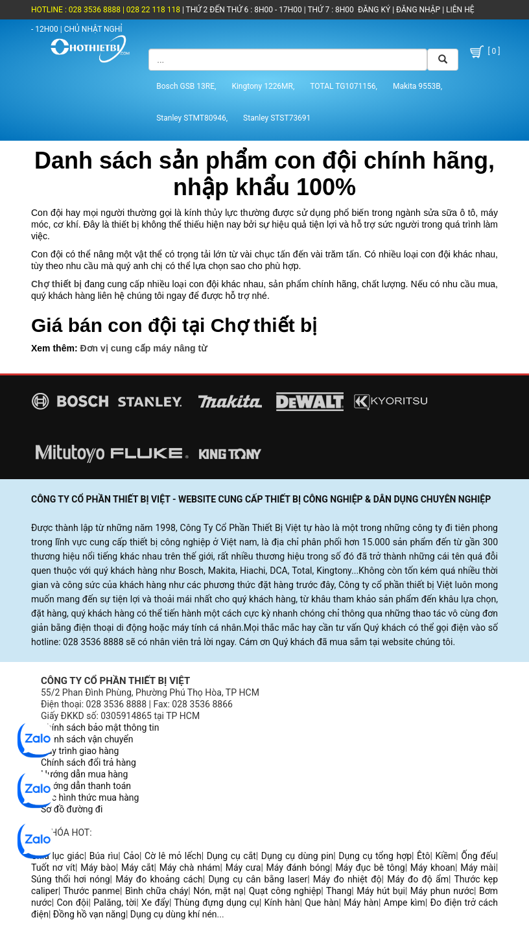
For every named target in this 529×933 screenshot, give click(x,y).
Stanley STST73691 (277, 118)
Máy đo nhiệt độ (347, 879)
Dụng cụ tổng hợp (375, 856)
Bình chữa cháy (156, 891)
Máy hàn (361, 902)
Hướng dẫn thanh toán (86, 786)
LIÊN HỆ (459, 9)
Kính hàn (282, 902)
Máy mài (477, 867)
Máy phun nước (442, 891)
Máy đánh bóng (298, 867)
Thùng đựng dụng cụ (216, 902)
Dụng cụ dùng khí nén (173, 914)
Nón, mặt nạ (218, 891)
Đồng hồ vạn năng (89, 914)
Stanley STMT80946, (192, 118)
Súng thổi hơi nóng (70, 879)
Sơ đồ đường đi (71, 809)
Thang (338, 891)
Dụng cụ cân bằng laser (257, 879)
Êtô (423, 856)
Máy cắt (137, 867)
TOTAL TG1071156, (343, 86)
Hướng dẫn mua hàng (84, 774)
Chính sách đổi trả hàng (88, 762)
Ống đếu (478, 856)
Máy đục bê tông (370, 867)
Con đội (73, 902)
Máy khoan (432, 867)
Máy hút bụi (381, 891)
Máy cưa (243, 867)
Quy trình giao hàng (80, 751)
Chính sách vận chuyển (87, 739)
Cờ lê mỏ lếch (173, 856)
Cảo (131, 856)
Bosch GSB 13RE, (186, 86)
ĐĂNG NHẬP (418, 9)
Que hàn (321, 902)
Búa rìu (104, 856)
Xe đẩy (155, 902)
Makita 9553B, (417, 86)
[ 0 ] (484, 52)
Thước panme (92, 891)
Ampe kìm (404, 902)
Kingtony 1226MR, (262, 86)
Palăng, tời (114, 902)
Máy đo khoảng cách (159, 879)
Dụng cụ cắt (231, 856)
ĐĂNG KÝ (374, 9)
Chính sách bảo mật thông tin (100, 727)
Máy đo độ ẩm (418, 879)
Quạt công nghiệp (285, 891)
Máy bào (98, 867)
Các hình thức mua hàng (90, 797)
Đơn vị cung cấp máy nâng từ (143, 348)
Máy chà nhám (189, 867)
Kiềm (445, 856)
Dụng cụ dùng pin (297, 856)
